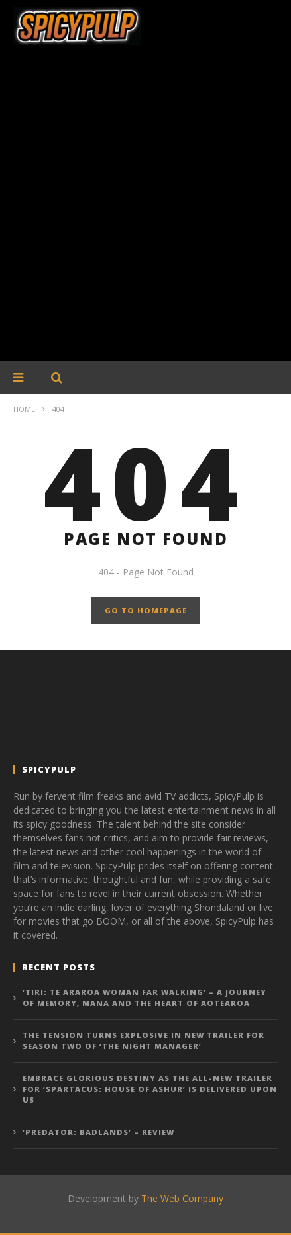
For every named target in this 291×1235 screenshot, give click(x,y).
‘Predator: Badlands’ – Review (98, 1132)
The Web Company (182, 1198)
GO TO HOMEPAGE (146, 610)
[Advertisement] (145, 210)
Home (24, 409)
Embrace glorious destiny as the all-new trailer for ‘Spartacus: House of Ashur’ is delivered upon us (150, 1089)
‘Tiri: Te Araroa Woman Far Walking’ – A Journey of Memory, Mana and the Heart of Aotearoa (144, 997)
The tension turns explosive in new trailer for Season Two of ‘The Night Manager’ (143, 1040)
